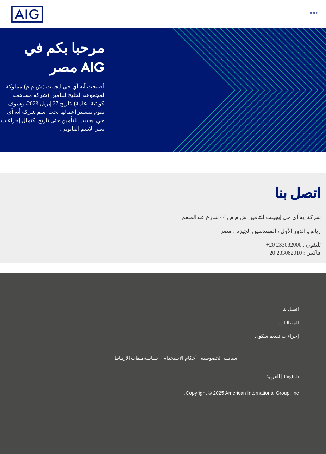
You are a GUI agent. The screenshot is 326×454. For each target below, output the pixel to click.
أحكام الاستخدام (180, 358)
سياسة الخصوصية (219, 358)
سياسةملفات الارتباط (136, 358)
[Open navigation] (314, 14)
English (291, 376)
